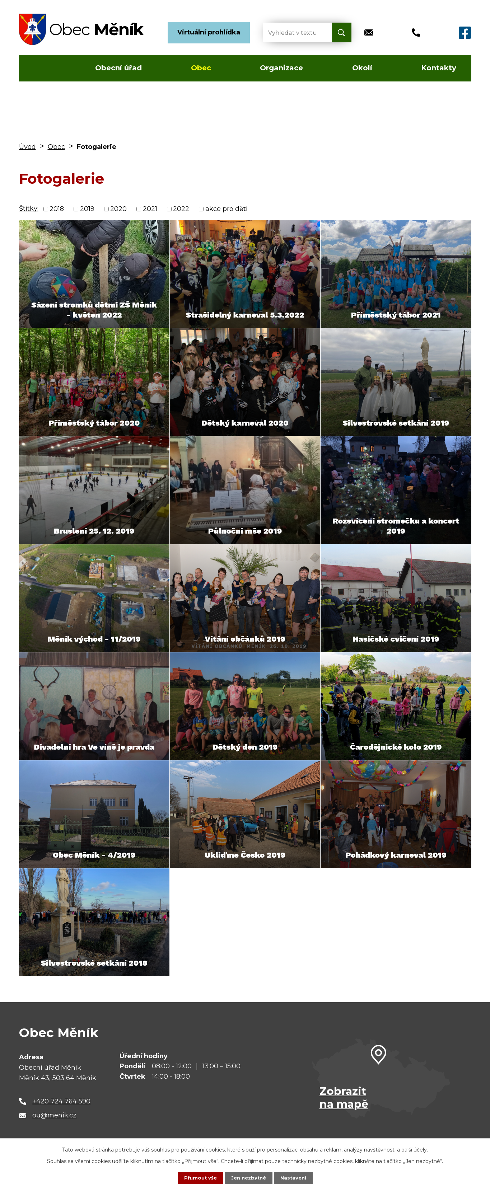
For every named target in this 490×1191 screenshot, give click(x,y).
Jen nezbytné (248, 1177)
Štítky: (28, 208)
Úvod (40, 68)
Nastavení (295, 1177)
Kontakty (438, 68)
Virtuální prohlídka (208, 32)
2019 (87, 209)
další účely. (414, 1149)
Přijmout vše (198, 1177)
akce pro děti (226, 209)
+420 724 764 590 (61, 1101)
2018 (57, 209)
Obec (201, 68)
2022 (181, 209)
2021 (150, 209)
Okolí (362, 68)
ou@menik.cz (54, 1115)
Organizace (281, 68)
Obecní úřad (118, 68)
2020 (118, 209)
